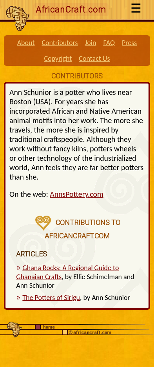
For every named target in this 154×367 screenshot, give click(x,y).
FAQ (109, 42)
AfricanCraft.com (71, 10)
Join (90, 42)
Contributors (60, 42)
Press (129, 42)
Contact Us (94, 58)
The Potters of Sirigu (51, 297)
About (26, 42)
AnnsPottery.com (76, 194)
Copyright (58, 58)
